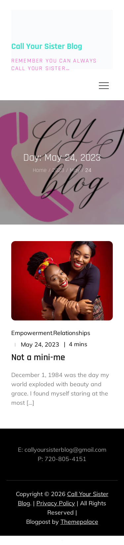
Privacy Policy (55, 503)
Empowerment (31, 333)
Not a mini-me (38, 357)
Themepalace (79, 521)
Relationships (71, 333)
